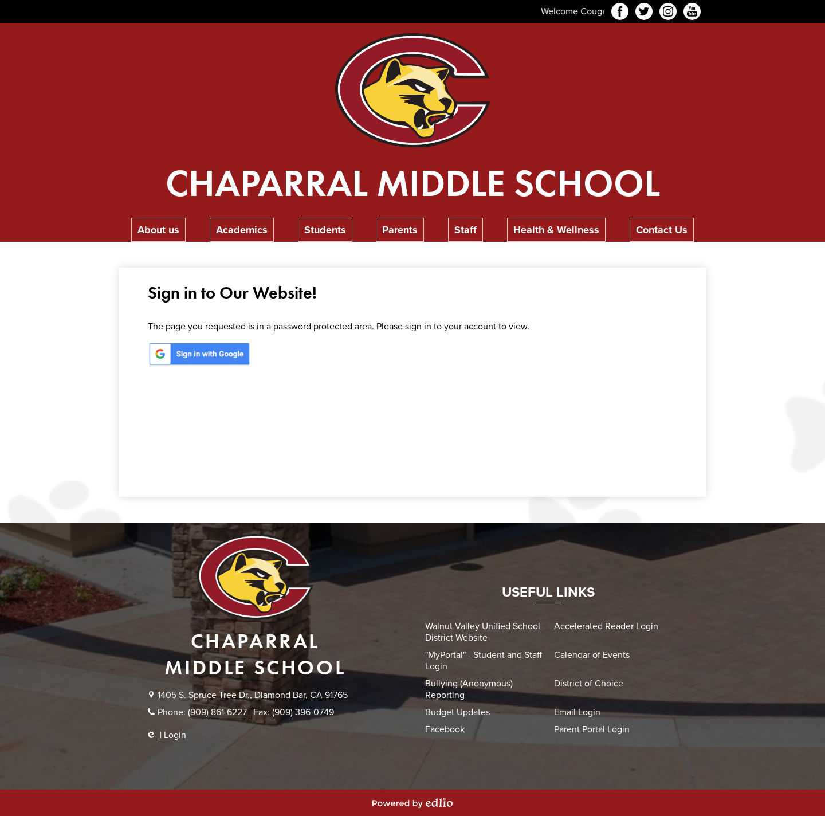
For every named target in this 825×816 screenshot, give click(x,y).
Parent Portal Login (592, 729)
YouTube (692, 13)
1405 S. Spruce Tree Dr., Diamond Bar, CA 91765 (253, 695)
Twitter (644, 13)
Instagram (668, 13)
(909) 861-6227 (217, 712)
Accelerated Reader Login (606, 626)
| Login (167, 735)
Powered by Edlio (412, 803)
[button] (158, 230)
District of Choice (588, 683)
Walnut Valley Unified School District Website (482, 632)
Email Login (577, 712)
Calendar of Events (592, 655)
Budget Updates (457, 712)
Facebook (619, 13)
